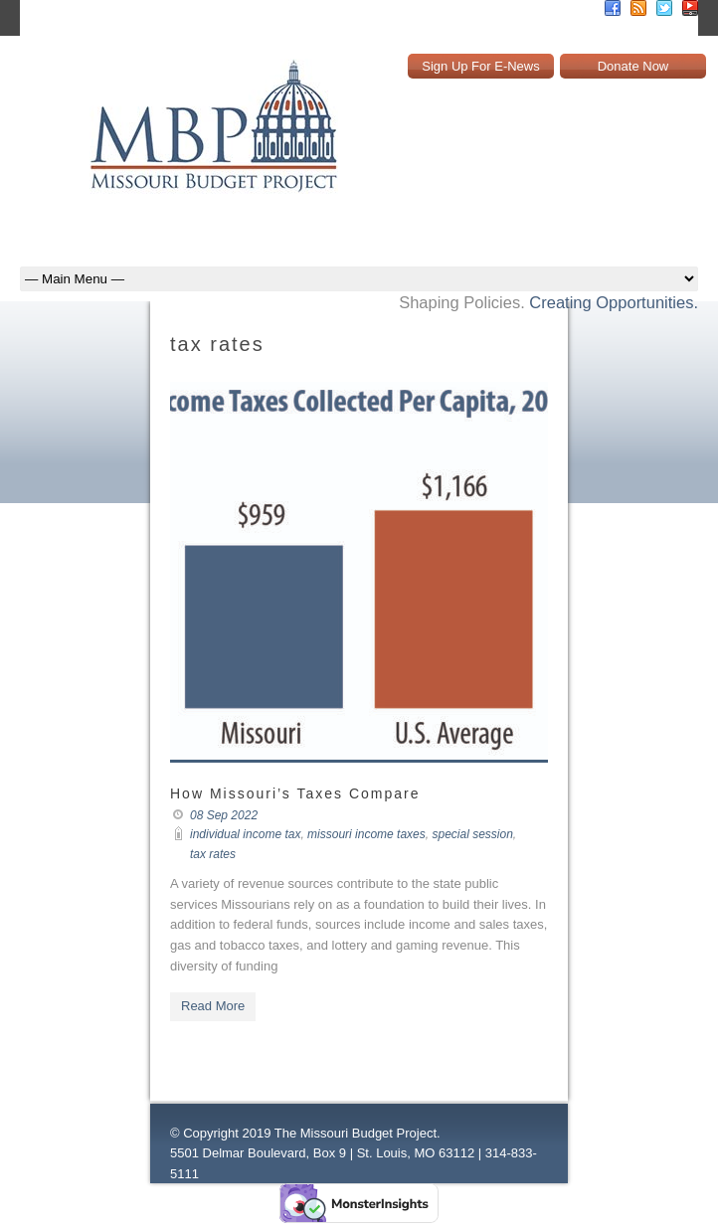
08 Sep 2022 (224, 815)
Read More (213, 1005)
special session (472, 834)
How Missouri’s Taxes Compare (295, 793)
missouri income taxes (366, 834)
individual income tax (245, 834)
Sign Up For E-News (480, 66)
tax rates (213, 854)
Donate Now (633, 66)
